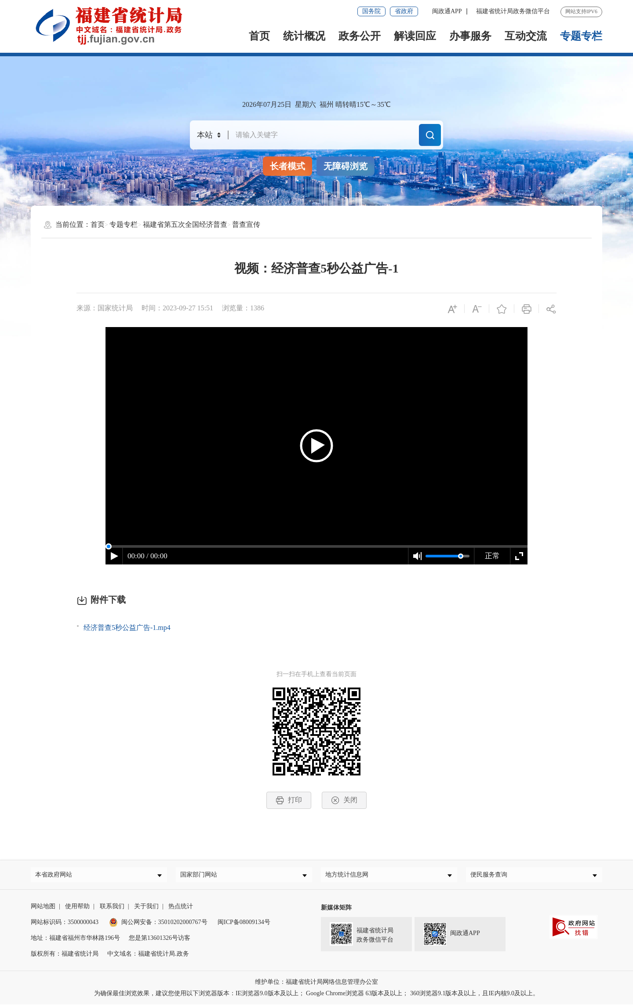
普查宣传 (246, 224)
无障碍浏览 (345, 166)
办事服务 (470, 36)
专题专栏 (581, 36)
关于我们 (146, 909)
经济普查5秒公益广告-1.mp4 (127, 627)
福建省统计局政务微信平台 (513, 11)
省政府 (404, 11)
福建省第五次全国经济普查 (185, 224)
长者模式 (287, 166)
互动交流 (526, 36)
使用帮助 (77, 909)
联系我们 (112, 909)
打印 (289, 800)
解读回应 (415, 36)
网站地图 (43, 909)
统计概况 (304, 36)
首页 (259, 36)
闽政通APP (447, 11)
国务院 (371, 11)
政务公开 (359, 36)
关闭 (344, 800)
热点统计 (180, 909)
